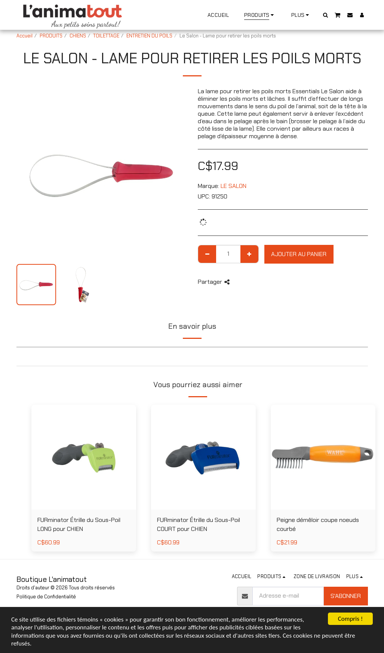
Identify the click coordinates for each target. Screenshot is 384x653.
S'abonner (346, 596)
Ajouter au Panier (298, 254)
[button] (325, 15)
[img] (323, 457)
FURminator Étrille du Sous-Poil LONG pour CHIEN (78, 524)
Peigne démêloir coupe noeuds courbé (318, 524)
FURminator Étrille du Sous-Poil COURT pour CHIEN (198, 524)
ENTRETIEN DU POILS (149, 36)
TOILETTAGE (106, 36)
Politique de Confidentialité (46, 596)
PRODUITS (51, 36)
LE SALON (233, 186)
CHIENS (78, 36)
